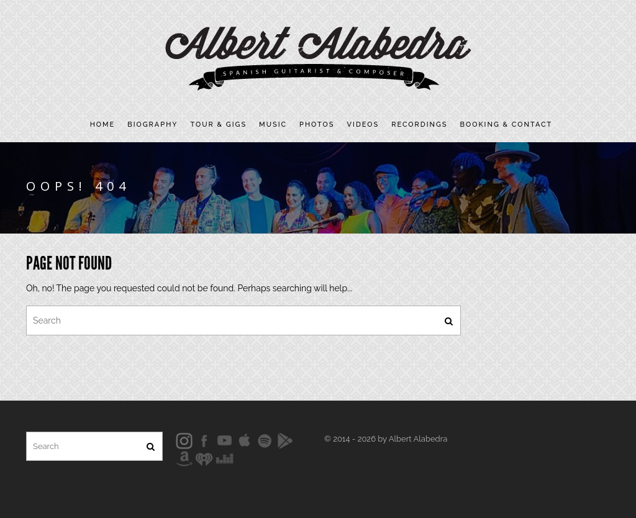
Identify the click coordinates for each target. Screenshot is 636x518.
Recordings (419, 124)
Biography (152, 124)
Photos (316, 124)
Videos (363, 124)
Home (103, 124)
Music (273, 124)
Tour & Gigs (219, 124)
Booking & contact (506, 124)
